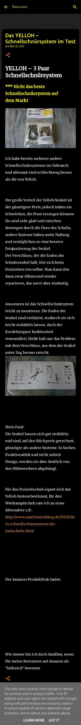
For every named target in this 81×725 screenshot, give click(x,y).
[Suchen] (75, 7)
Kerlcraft (20, 7)
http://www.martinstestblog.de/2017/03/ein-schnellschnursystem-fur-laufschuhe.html (40, 524)
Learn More (33, 720)
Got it (54, 720)
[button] (7, 55)
